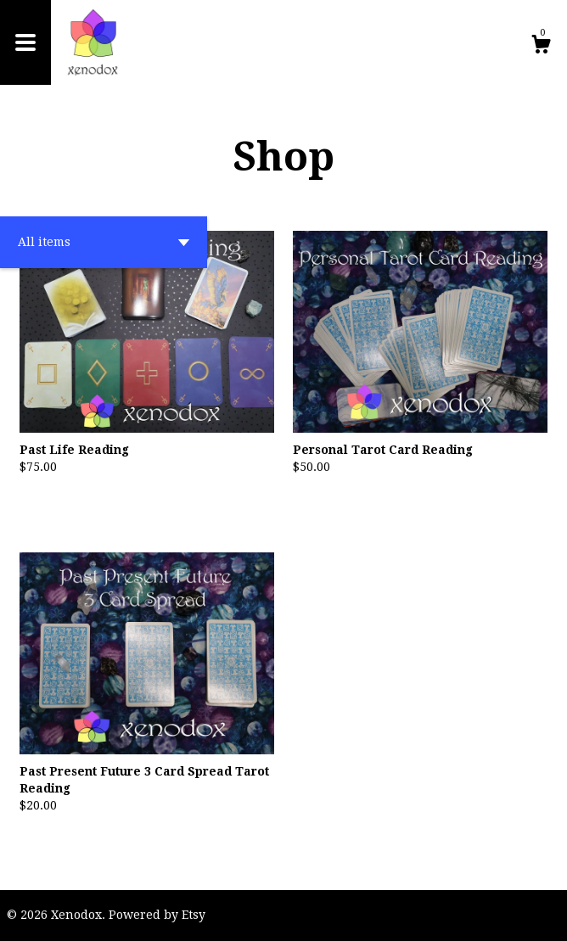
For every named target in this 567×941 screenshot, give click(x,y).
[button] (103, 242)
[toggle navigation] (25, 42)
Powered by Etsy (157, 914)
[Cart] (540, 46)
